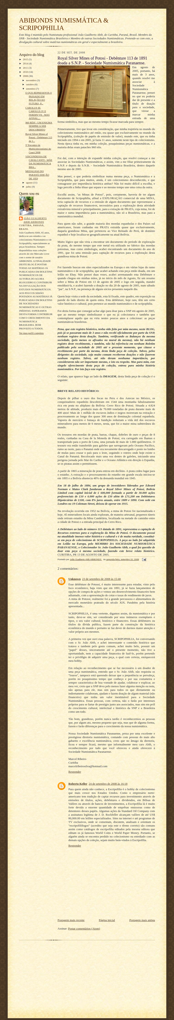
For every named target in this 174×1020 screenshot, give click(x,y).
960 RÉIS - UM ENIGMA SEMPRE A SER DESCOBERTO (38, 126)
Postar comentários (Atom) (84, 928)
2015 (26, 59)
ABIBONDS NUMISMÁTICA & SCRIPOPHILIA (64, 24)
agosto (29, 182)
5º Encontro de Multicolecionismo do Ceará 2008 (38, 148)
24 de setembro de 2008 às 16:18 (108, 783)
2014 (26, 63)
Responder (74, 771)
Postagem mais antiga (142, 920)
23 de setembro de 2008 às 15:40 (101, 579)
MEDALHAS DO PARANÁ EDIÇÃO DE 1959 (37, 175)
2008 (26, 76)
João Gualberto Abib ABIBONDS (35, 220)
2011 (26, 67)
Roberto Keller (77, 783)
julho (29, 186)
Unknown (74, 579)
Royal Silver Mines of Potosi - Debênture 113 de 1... (38, 137)
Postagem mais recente (71, 920)
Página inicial (107, 920)
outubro (30, 84)
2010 (26, 71)
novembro (31, 80)
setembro (31, 88)
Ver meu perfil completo (31, 333)
